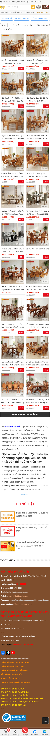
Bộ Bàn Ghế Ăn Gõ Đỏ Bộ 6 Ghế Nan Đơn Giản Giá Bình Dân (13, 139)
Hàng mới (15, 25)
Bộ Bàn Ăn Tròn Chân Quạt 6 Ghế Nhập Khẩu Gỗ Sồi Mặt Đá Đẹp (37, 214)
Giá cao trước (42, 25)
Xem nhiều (28, 25)
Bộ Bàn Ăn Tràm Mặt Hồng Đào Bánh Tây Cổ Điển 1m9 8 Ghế (12, 327)
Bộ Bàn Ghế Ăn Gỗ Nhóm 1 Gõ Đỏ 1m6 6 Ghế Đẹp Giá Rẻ (12, 101)
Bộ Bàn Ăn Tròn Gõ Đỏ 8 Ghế (37, 249)
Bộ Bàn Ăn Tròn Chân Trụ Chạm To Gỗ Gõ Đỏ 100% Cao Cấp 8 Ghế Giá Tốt (37, 139)
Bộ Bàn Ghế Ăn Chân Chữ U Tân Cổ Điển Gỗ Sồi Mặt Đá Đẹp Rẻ (12, 252)
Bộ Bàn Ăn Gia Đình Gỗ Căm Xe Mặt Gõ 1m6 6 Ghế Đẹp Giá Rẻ (37, 327)
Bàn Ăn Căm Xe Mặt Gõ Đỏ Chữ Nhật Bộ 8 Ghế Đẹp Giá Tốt (13, 365)
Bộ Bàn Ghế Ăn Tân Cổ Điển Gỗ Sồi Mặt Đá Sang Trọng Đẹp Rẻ (12, 214)
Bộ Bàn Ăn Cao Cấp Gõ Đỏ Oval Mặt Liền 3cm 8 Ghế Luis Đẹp (37, 176)
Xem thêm (25, 495)
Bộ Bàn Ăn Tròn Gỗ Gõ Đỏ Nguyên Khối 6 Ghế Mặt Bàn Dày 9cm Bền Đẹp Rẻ (13, 289)
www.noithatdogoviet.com (18, 596)
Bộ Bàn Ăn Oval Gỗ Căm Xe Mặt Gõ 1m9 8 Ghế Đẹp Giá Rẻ (37, 289)
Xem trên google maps (23, 604)
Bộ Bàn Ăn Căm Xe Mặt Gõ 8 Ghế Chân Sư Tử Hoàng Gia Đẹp (37, 402)
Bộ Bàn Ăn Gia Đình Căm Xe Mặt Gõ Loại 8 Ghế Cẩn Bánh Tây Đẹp (37, 365)
